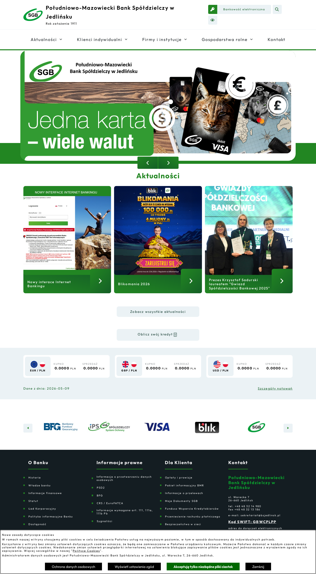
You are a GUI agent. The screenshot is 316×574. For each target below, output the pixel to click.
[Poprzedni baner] (27, 433)
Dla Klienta (178, 467)
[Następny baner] (288, 433)
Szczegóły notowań (275, 393)
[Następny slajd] (168, 163)
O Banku (38, 467)
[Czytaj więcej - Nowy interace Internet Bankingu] (67, 243)
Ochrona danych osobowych (73, 567)
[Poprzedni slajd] (147, 163)
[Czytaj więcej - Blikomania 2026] (158, 243)
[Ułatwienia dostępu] (212, 20)
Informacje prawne (120, 467)
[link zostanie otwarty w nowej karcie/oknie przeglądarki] (239, 9)
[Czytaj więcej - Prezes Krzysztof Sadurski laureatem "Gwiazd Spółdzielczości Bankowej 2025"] (249, 243)
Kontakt (238, 467)
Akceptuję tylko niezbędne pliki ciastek (203, 567)
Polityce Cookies (86, 551)
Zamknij (258, 567)
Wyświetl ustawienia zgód (134, 567)
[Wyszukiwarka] (277, 9)
